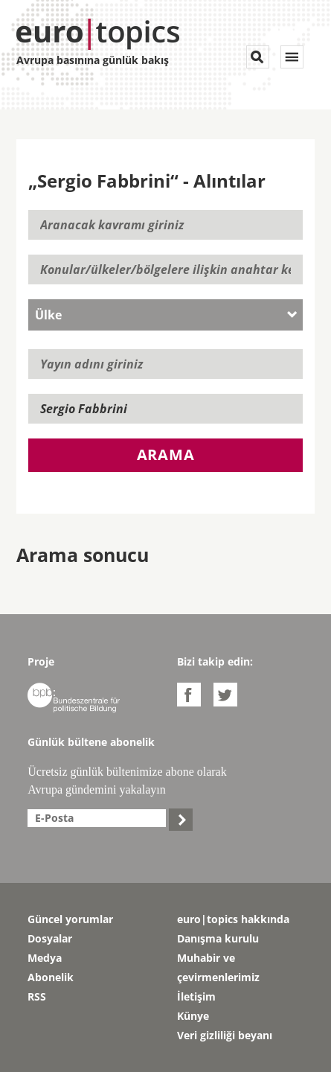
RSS (37, 996)
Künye (193, 1016)
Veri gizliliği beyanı (224, 1035)
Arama (166, 454)
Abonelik (51, 977)
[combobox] (165, 315)
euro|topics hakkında (233, 919)
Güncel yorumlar (70, 919)
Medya (45, 958)
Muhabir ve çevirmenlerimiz (218, 967)
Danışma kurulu (218, 938)
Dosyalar (50, 938)
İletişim (196, 996)
